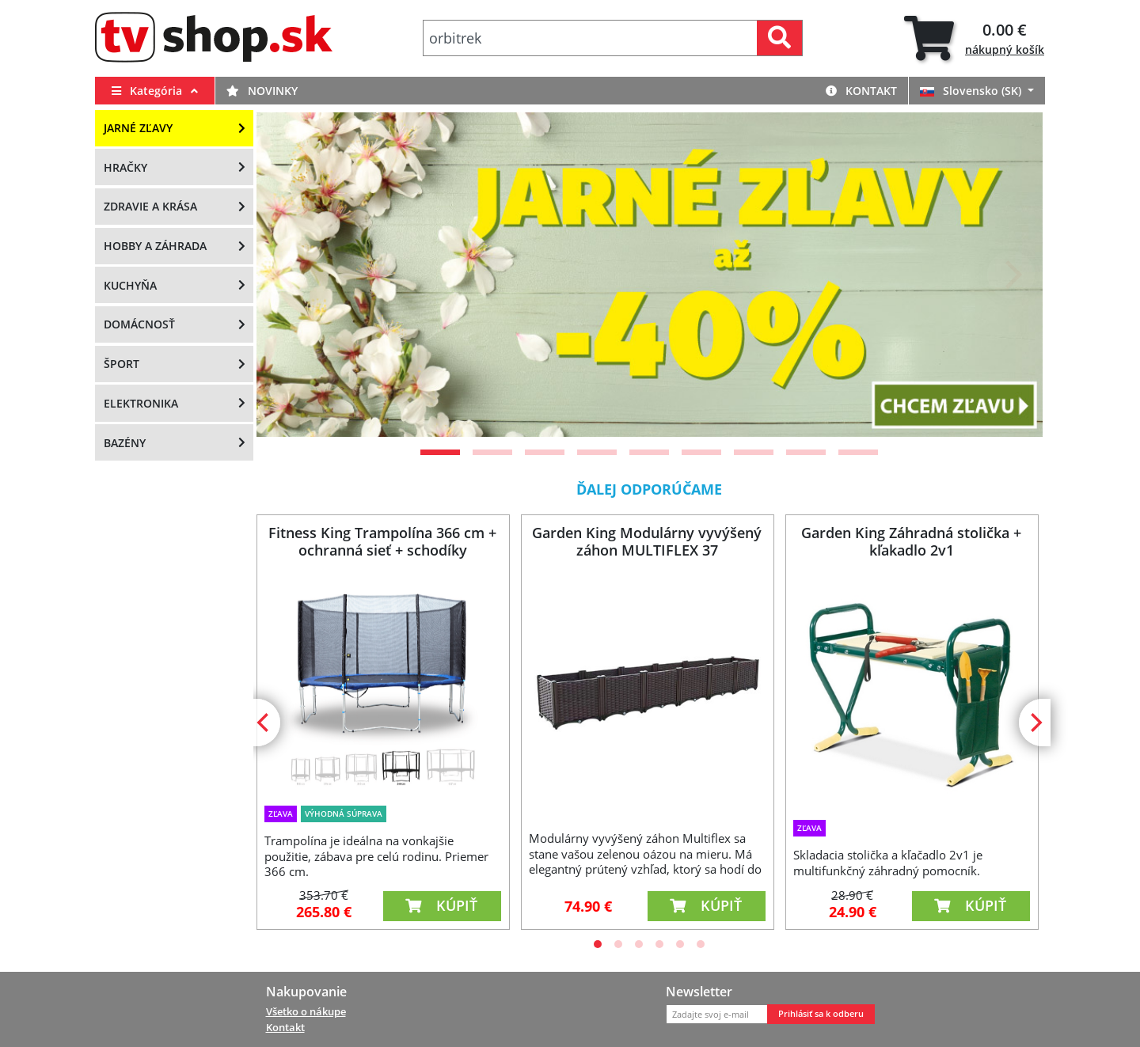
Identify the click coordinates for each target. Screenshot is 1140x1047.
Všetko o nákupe (306, 1011)
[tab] (974, 38)
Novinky (262, 90)
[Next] (1011, 274)
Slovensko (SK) (972, 90)
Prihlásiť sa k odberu (821, 1013)
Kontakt (861, 90)
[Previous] (288, 274)
